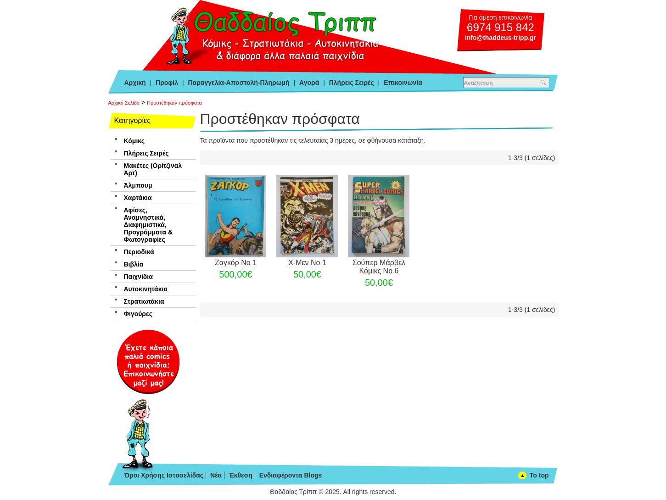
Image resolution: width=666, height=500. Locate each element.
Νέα (216, 475)
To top (539, 475)
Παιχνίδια (138, 276)
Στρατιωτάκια (144, 301)
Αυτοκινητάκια (146, 289)
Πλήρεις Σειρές (351, 82)
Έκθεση (240, 475)
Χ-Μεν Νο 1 (307, 263)
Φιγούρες (138, 313)
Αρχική (135, 82)
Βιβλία (134, 264)
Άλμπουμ (138, 185)
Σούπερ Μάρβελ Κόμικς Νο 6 (379, 267)
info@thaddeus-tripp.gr (500, 37)
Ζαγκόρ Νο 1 (236, 263)
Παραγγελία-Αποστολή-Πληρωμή (238, 82)
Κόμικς (134, 140)
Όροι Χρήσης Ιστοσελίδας (164, 475)
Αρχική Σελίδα (124, 103)
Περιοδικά (139, 252)
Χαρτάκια (138, 197)
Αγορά (309, 82)
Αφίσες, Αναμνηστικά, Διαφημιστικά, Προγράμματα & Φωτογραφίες (148, 224)
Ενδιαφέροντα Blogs (290, 475)
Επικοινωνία (403, 82)
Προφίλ (167, 82)
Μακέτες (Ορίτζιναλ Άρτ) (153, 169)
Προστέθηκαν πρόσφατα (174, 103)
